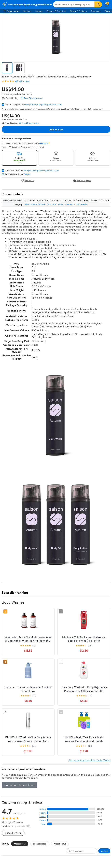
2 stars (42, 820)
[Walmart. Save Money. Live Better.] (27, 4)
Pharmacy (96, 11)
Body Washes (82, 204)
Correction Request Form (19, 785)
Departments (11, 11)
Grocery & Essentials (56, 11)
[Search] (98, 4)
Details (27, 174)
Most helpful (60, 843)
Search (104, 850)
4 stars (42, 813)
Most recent (19, 843)
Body (60, 204)
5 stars (42, 809)
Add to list (27, 180)
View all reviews (13, 832)
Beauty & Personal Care (34, 204)
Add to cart (56, 129)
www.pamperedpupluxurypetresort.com (43, 104)
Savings (38, 11)
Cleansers (69, 204)
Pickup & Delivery (78, 11)
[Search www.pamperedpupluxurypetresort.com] (73, 4)
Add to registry (82, 180)
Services (27, 11)
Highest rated (39, 843)
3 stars (42, 816)
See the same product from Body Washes (89, 760)
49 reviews (24, 81)
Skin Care (52, 204)
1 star (43, 824)
